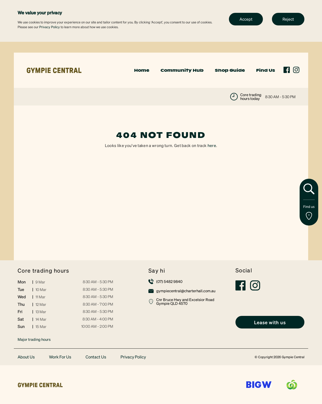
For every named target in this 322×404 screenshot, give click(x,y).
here (212, 145)
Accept (245, 19)
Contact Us (96, 357)
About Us (26, 357)
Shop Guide (230, 70)
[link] (54, 69)
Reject (288, 19)
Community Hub (182, 70)
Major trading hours (34, 339)
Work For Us (60, 357)
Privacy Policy (49, 27)
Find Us (265, 70)
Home (141, 70)
